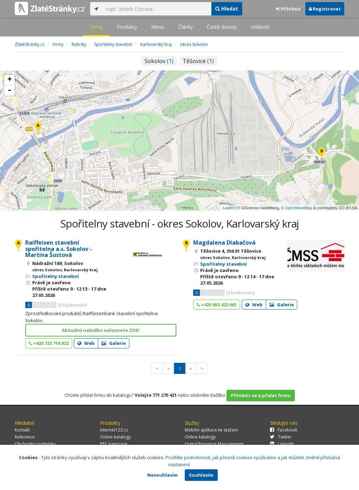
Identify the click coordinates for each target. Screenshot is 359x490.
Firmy (96, 26)
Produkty (127, 26)
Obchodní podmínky (35, 444)
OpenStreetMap (298, 208)
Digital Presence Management (214, 444)
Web (86, 343)
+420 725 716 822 (49, 343)
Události (260, 26)
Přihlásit (288, 9)
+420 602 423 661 (217, 304)
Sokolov (159, 61)
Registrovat (325, 9)
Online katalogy (115, 437)
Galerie (113, 343)
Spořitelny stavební (55, 276)
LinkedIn (282, 444)
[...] (156, 8)
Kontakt (22, 430)
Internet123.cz (114, 430)
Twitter (281, 437)
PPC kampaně (113, 444)
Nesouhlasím (162, 475)
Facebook (283, 430)
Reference (25, 437)
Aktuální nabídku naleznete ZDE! (101, 330)
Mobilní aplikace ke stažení (211, 430)
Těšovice (198, 61)
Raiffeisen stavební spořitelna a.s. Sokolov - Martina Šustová (58, 249)
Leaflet (228, 208)
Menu (157, 26)
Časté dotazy (222, 26)
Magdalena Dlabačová (224, 242)
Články (185, 26)
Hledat (226, 8)
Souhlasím (201, 475)
